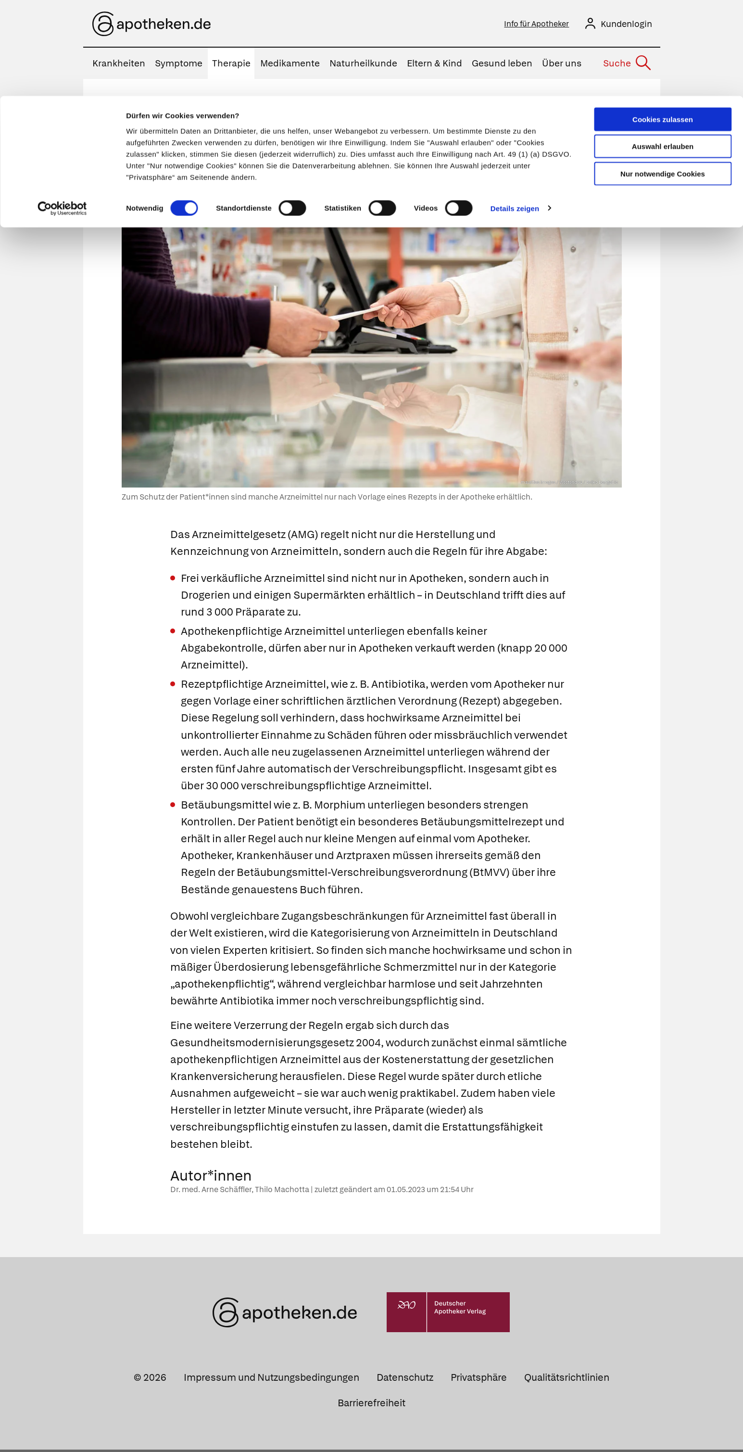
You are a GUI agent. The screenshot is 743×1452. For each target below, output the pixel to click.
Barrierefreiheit (371, 1405)
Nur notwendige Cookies (662, 78)
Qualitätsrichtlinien (566, 1379)
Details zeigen (515, 112)
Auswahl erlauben (662, 51)
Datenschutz (405, 1379)
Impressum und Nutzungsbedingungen (271, 1379)
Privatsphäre (479, 1379)
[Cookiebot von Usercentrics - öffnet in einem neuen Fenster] (62, 112)
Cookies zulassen (662, 23)
